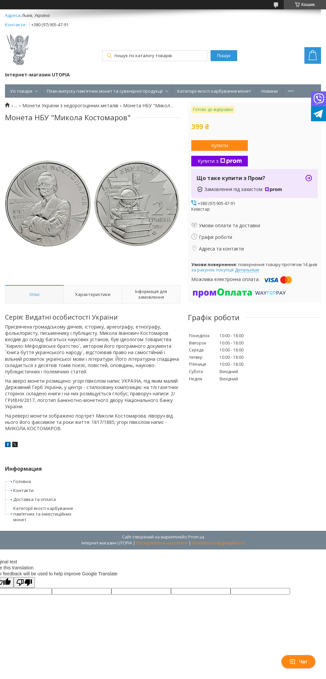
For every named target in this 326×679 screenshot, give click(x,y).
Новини (269, 91)
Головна (22, 481)
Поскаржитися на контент (162, 543)
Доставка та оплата (34, 499)
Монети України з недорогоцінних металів (70, 106)
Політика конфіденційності (218, 543)
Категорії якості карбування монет (214, 91)
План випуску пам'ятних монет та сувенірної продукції (105, 91)
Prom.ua (196, 537)
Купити (219, 145)
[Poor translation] (24, 582)
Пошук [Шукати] (223, 55)
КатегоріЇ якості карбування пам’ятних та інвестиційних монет (43, 514)
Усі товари (21, 91)
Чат (298, 662)
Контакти (23, 490)
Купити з (220, 160)
